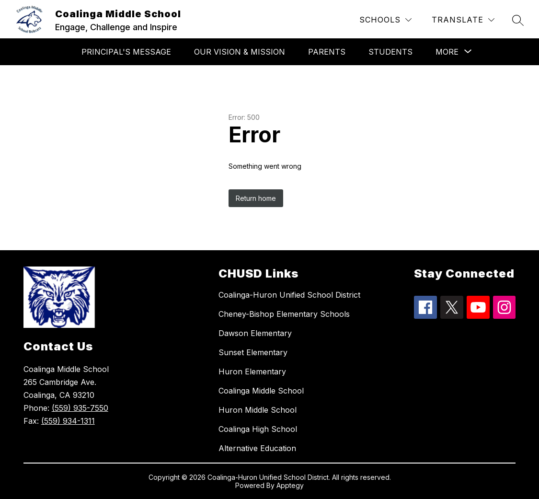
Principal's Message (126, 52)
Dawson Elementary (255, 333)
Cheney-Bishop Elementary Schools (284, 314)
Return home (256, 198)
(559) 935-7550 (80, 408)
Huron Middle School (257, 410)
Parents (326, 52)
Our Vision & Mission (239, 52)
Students (390, 52)
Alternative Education (257, 448)
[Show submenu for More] (447, 52)
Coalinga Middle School (261, 390)
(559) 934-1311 (68, 421)
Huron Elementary (252, 371)
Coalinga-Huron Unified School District (289, 295)
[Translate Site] (463, 20)
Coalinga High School (257, 429)
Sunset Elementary (252, 352)
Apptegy (290, 485)
